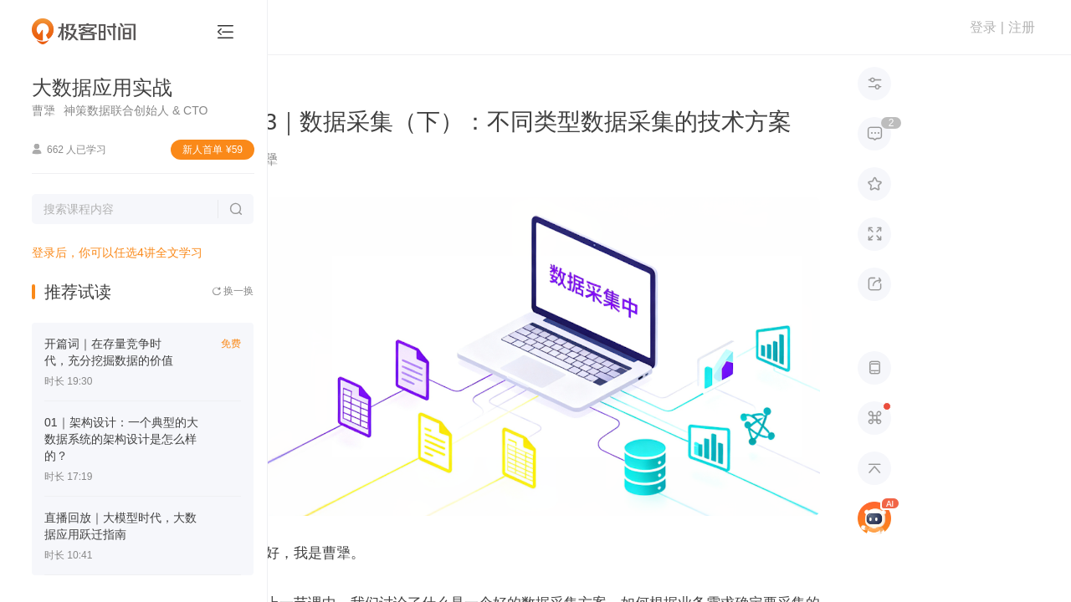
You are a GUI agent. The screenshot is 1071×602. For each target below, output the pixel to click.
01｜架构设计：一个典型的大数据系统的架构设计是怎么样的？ (121, 439)
